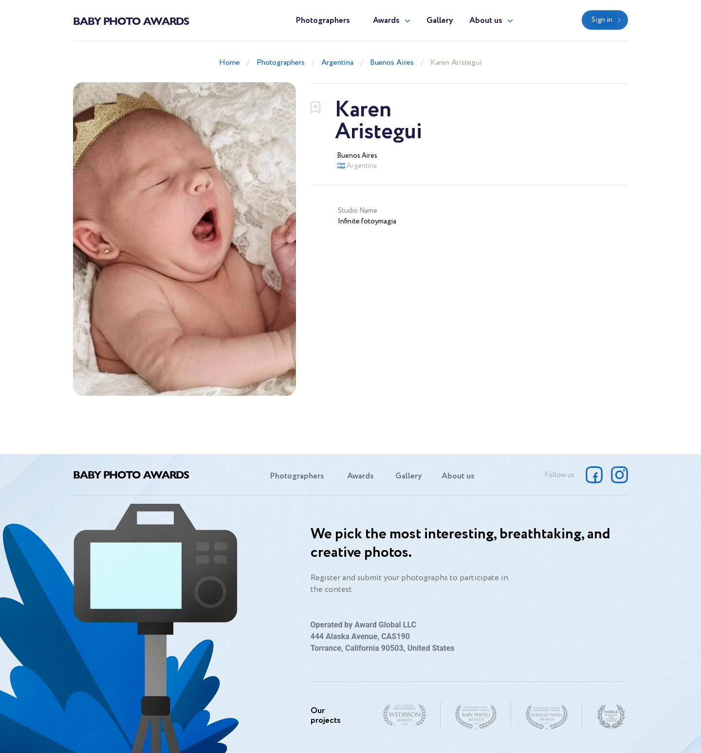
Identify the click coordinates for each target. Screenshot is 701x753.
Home (229, 62)
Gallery (439, 21)
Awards (386, 21)
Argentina (337, 62)
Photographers (322, 21)
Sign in (601, 20)
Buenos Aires (392, 62)
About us (485, 21)
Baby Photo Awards (131, 20)
